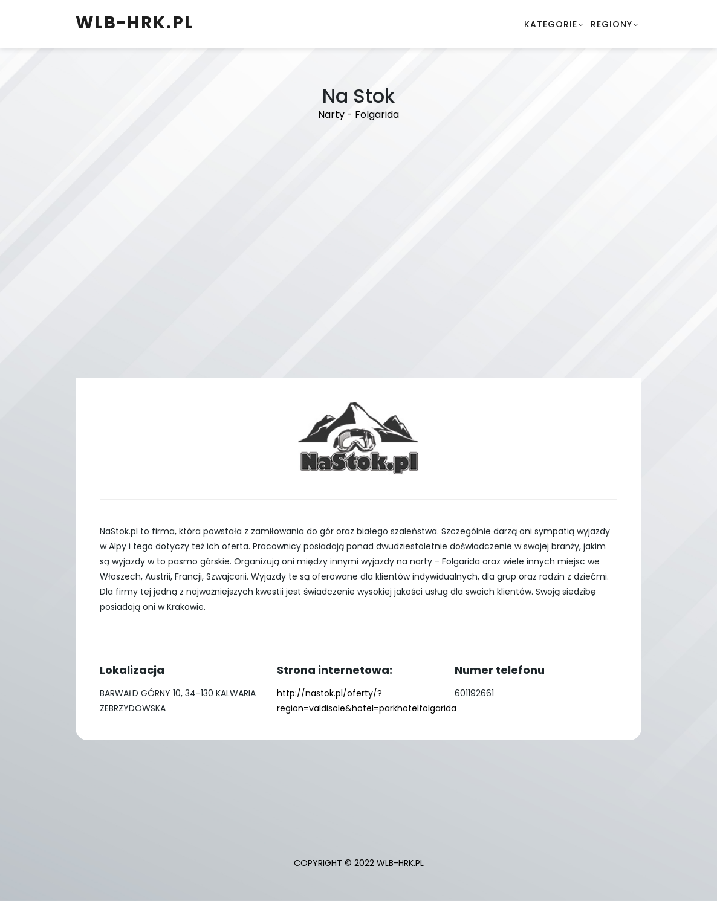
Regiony (611, 24)
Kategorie (550, 24)
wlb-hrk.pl (135, 22)
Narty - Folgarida (358, 114)
